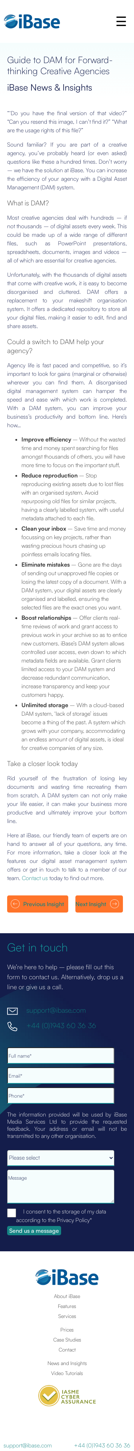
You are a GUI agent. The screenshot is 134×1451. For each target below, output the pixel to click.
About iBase (67, 1296)
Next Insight (90, 904)
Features (67, 1306)
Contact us (35, 878)
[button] (121, 21)
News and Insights (67, 1363)
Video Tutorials (67, 1373)
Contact (67, 1349)
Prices (67, 1329)
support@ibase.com (56, 1010)
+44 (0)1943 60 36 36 (61, 1025)
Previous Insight (43, 904)
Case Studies (67, 1339)
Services (67, 1316)
